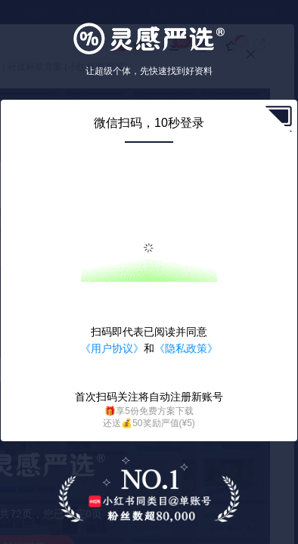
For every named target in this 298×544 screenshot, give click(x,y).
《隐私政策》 (186, 348)
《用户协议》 (112, 348)
